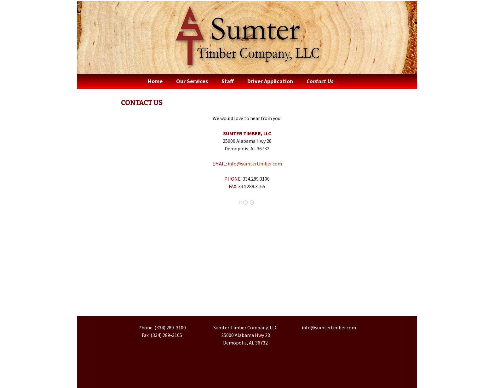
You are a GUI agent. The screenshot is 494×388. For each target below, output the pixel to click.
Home (155, 81)
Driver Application (270, 81)
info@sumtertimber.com (255, 163)
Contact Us (320, 81)
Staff (227, 81)
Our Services (192, 81)
